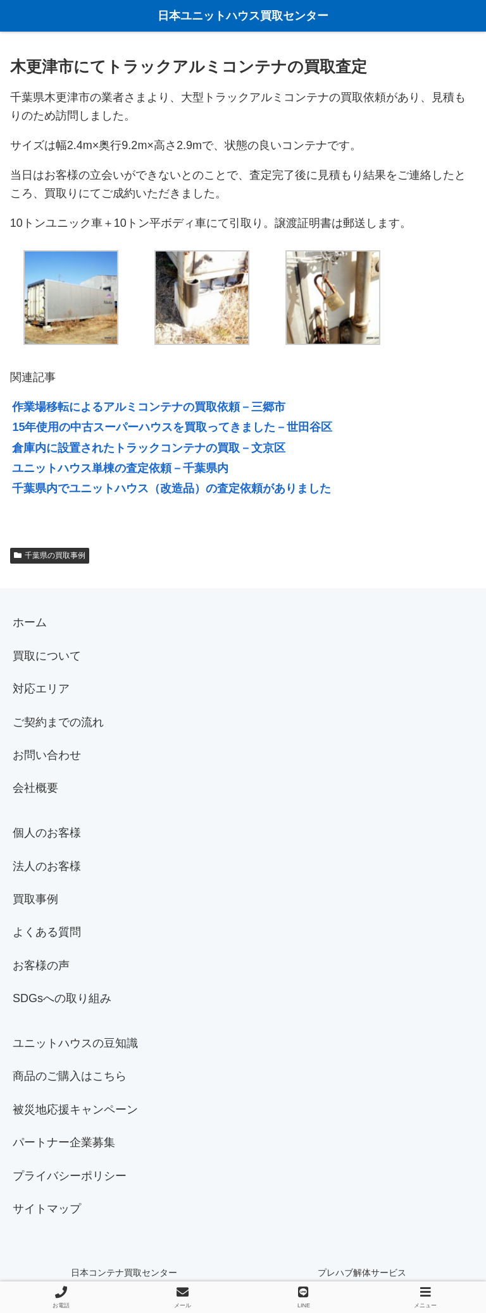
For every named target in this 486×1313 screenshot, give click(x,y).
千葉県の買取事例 (49, 555)
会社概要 (35, 788)
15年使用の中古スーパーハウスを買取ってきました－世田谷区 (172, 427)
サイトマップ (47, 1208)
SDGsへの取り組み (62, 998)
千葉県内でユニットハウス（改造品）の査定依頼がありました (171, 488)
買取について (47, 656)
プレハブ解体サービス (362, 1273)
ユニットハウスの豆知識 (75, 1043)
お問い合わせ (47, 755)
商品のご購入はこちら (70, 1076)
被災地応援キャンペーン (75, 1109)
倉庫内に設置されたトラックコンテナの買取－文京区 (148, 448)
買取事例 (35, 899)
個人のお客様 (47, 832)
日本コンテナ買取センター (124, 1273)
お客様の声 (41, 965)
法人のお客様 (47, 866)
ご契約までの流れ (58, 722)
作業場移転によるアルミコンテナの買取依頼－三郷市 (148, 407)
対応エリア (41, 688)
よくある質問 (47, 932)
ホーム (30, 622)
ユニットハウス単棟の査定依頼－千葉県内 (120, 468)
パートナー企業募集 (64, 1142)
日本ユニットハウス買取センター (243, 15)
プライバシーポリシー (70, 1176)
